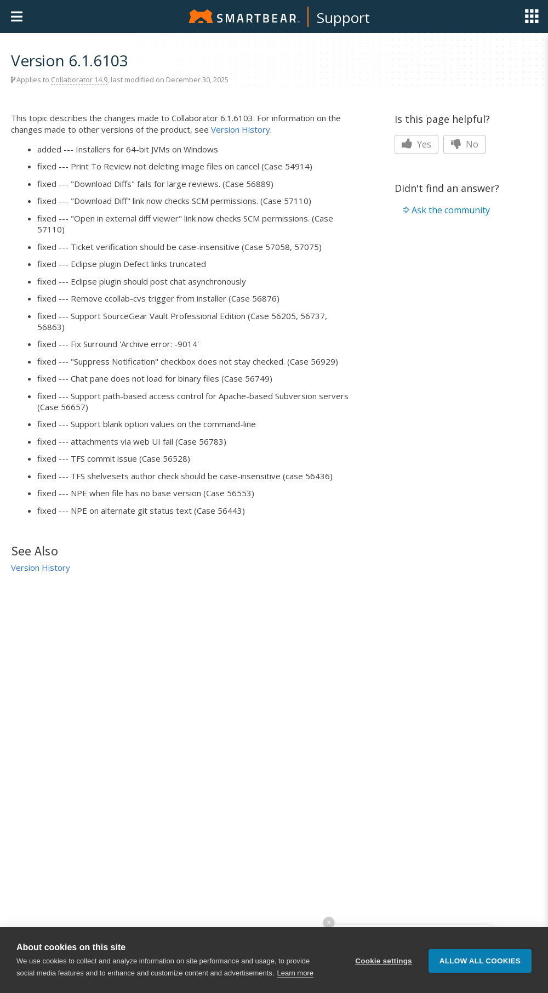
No (464, 144)
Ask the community (451, 210)
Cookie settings (383, 960)
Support (343, 17)
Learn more (295, 973)
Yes (416, 144)
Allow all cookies (480, 960)
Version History (240, 129)
